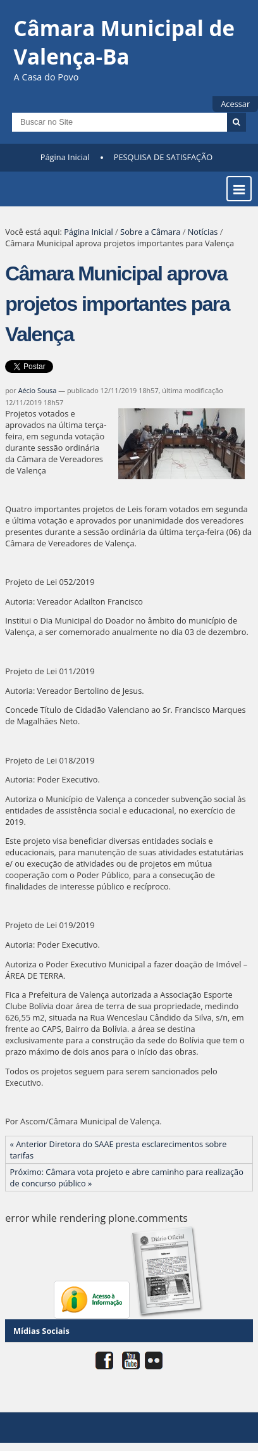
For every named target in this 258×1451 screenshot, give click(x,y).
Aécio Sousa (37, 390)
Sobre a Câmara (150, 231)
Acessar (235, 104)
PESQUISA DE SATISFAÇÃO (163, 157)
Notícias (203, 231)
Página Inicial (65, 157)
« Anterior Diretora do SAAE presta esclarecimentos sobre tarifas (118, 1149)
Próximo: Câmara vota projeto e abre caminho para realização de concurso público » (126, 1177)
